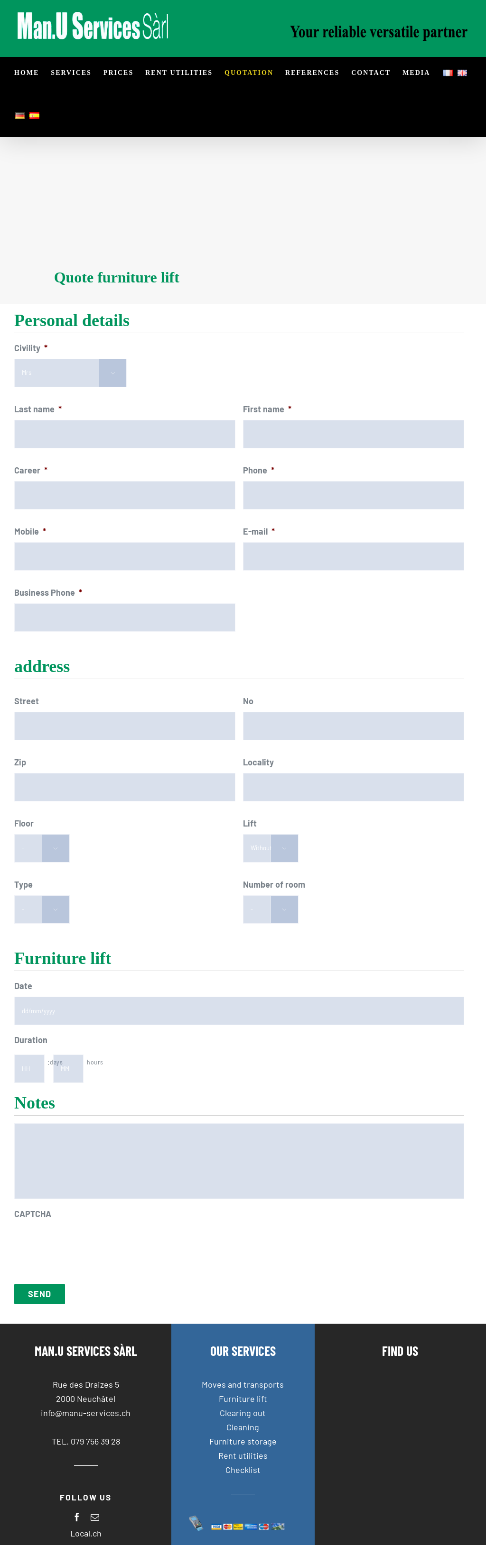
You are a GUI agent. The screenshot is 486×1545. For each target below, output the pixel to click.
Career (30, 470)
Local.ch (86, 1533)
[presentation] (86, 1243)
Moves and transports (243, 1384)
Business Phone (48, 592)
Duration (30, 1040)
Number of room (274, 884)
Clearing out (243, 1413)
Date (23, 986)
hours (95, 1062)
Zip (20, 762)
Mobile (30, 531)
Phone (258, 470)
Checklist (243, 1469)
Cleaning (242, 1427)
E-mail (259, 531)
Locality (258, 762)
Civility (30, 348)
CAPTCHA (32, 1214)
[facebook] (77, 1517)
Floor (24, 823)
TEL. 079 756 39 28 (86, 1441)
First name (267, 409)
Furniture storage (243, 1441)
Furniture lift (243, 1398)
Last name (38, 409)
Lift (250, 823)
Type (23, 884)
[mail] (95, 1517)
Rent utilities (243, 1455)
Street (26, 701)
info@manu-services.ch (86, 1413)
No (248, 701)
